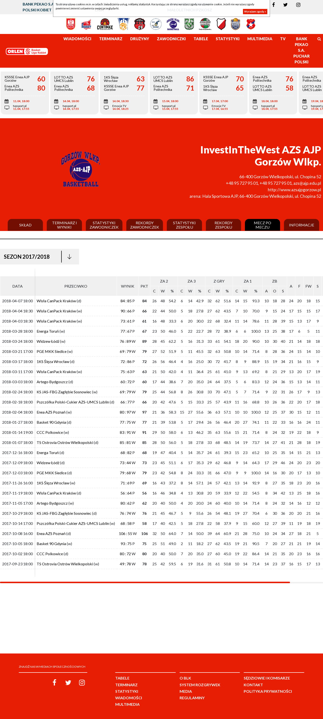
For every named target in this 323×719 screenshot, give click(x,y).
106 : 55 (125, 533)
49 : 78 (125, 563)
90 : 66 (126, 311)
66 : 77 (126, 402)
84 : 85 (126, 300)
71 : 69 (126, 483)
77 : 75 (125, 422)
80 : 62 (126, 503)
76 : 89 (125, 341)
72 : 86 (126, 361)
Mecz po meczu (262, 225)
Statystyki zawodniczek (104, 225)
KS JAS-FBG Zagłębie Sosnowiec (64, 391)
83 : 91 (125, 432)
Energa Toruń (48, 331)
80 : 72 (125, 553)
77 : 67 (126, 331)
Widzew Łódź (48, 341)
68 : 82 (126, 452)
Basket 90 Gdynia (51, 422)
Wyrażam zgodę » (255, 11)
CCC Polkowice (50, 432)
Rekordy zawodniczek (144, 225)
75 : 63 (126, 371)
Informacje (301, 225)
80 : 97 (125, 412)
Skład (25, 225)
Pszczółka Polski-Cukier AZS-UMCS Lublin (73, 402)
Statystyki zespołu (184, 225)
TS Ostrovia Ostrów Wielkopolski (65, 442)
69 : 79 (125, 351)
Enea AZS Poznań (51, 412)
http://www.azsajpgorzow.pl (294, 189)
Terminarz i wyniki (64, 225)
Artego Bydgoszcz (52, 381)
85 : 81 (125, 442)
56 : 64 (126, 493)
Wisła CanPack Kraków (56, 300)
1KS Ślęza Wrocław (53, 361)
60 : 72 (126, 381)
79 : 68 (125, 472)
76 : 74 (125, 513)
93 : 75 (126, 543)
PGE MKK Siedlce (52, 351)
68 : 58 (126, 523)
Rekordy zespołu (223, 225)
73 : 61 (126, 321)
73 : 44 (125, 462)
